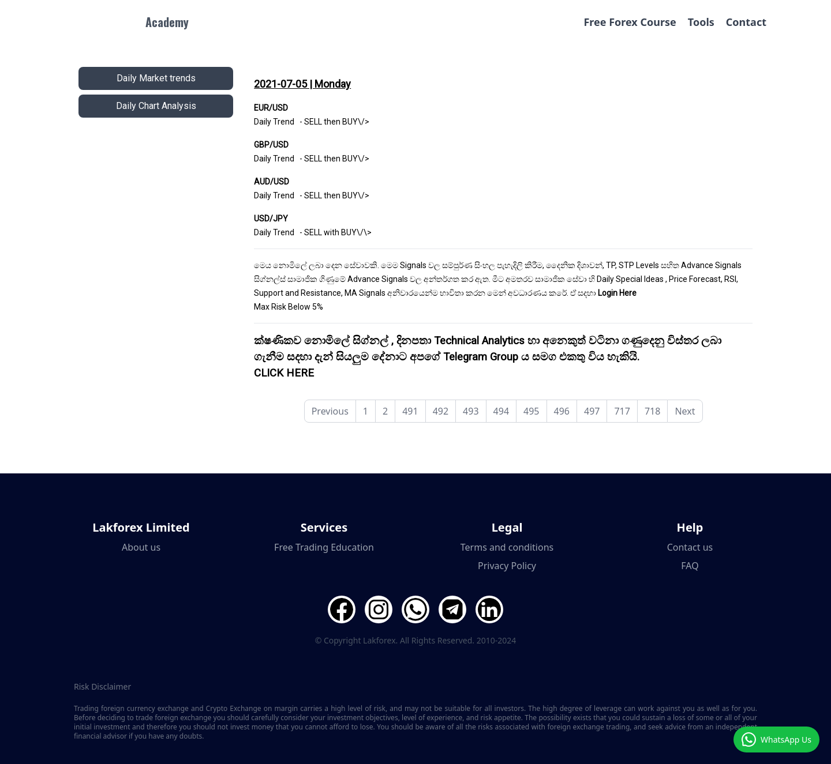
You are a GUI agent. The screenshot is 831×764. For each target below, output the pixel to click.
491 (410, 411)
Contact (746, 22)
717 (622, 411)
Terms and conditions (507, 547)
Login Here (617, 293)
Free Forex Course (629, 22)
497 (592, 411)
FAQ (689, 565)
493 (470, 411)
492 (440, 411)
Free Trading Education (324, 547)
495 (531, 411)
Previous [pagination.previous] (330, 411)
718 (652, 411)
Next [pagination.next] (685, 411)
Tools (701, 22)
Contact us (690, 547)
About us (141, 547)
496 (562, 411)
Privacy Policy (507, 565)
